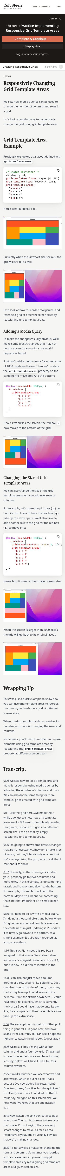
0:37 (6, 872)
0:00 (6, 781)
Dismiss (55, 18)
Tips (59, 7)
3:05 (6, 1148)
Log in (19, 54)
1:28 (6, 978)
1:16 (6, 950)
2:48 (6, 1116)
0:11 (6, 813)
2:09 (6, 1047)
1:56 (6, 1024)
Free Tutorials (41, 7)
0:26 (6, 845)
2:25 (6, 1074)
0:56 (6, 914)
